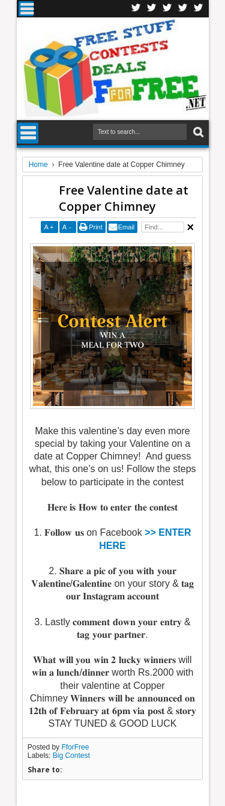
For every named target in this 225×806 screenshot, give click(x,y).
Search (197, 132)
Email (126, 227)
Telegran (167, 8)
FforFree (75, 747)
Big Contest (71, 755)
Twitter (152, 8)
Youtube (198, 8)
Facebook (136, 8)
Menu (26, 8)
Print (96, 227)
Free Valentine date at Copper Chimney (123, 198)
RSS (183, 8)
